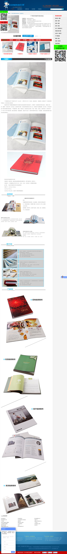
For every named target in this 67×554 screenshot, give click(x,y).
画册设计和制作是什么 (38, 521)
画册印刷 (19, 521)
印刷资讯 (39, 9)
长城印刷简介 (19, 9)
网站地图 (22, 546)
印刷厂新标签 (26, 546)
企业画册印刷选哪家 (4, 523)
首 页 (6, 9)
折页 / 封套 (57, 25)
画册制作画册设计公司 (4, 526)
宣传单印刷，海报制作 (49, 536)
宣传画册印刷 (3, 518)
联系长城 (27, 9)
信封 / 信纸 (57, 23)
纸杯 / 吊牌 (57, 20)
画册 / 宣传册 (57, 40)
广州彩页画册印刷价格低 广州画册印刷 (17, 13)
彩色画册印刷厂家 (4, 519)
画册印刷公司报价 (21, 522)
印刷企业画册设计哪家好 (5, 522)
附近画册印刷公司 (21, 526)
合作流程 (33, 9)
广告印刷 (2, 521)
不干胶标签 (57, 35)
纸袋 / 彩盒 (57, 38)
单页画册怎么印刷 (37, 523)
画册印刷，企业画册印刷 (30, 536)
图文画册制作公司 (37, 518)
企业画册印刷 (20, 523)
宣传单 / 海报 (57, 18)
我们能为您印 (58, 15)
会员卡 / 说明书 (58, 33)
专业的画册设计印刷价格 (22, 519)
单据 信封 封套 (58, 30)
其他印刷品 (57, 43)
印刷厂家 (35, 519)
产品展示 (12, 9)
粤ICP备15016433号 (32, 548)
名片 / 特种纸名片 (58, 28)
